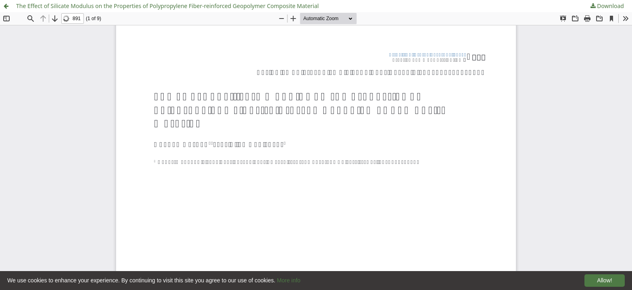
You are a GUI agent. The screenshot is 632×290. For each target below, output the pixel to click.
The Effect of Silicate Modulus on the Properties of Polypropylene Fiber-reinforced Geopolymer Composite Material (167, 6)
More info (288, 280)
